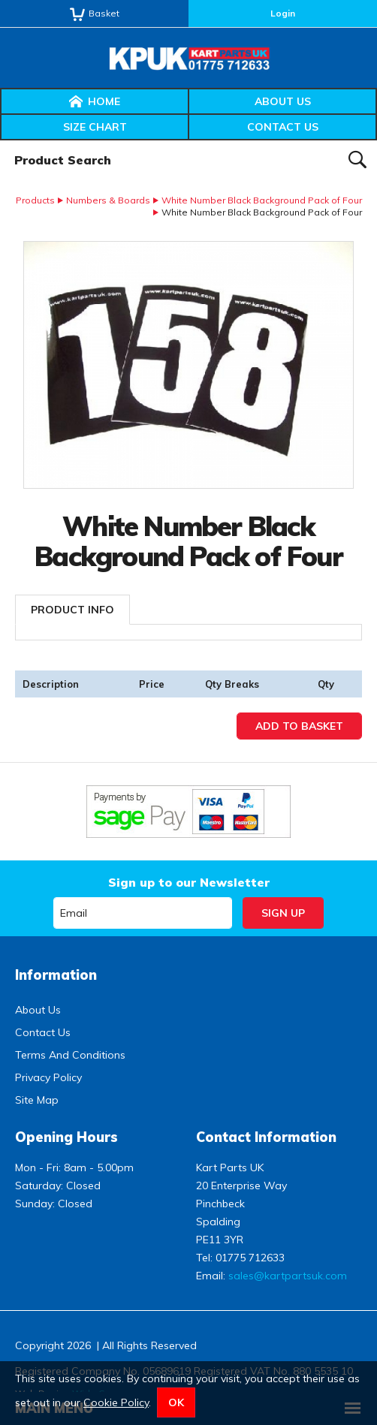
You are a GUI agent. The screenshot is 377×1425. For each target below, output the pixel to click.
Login (282, 13)
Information (56, 975)
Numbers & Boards (108, 200)
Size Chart (95, 127)
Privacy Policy (48, 1077)
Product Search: (0, 140)
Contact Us (282, 127)
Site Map (37, 1100)
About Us (283, 101)
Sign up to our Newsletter (189, 882)
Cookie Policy (116, 1402)
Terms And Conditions (70, 1055)
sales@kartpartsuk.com (287, 1275)
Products (35, 200)
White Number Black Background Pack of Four (261, 200)
